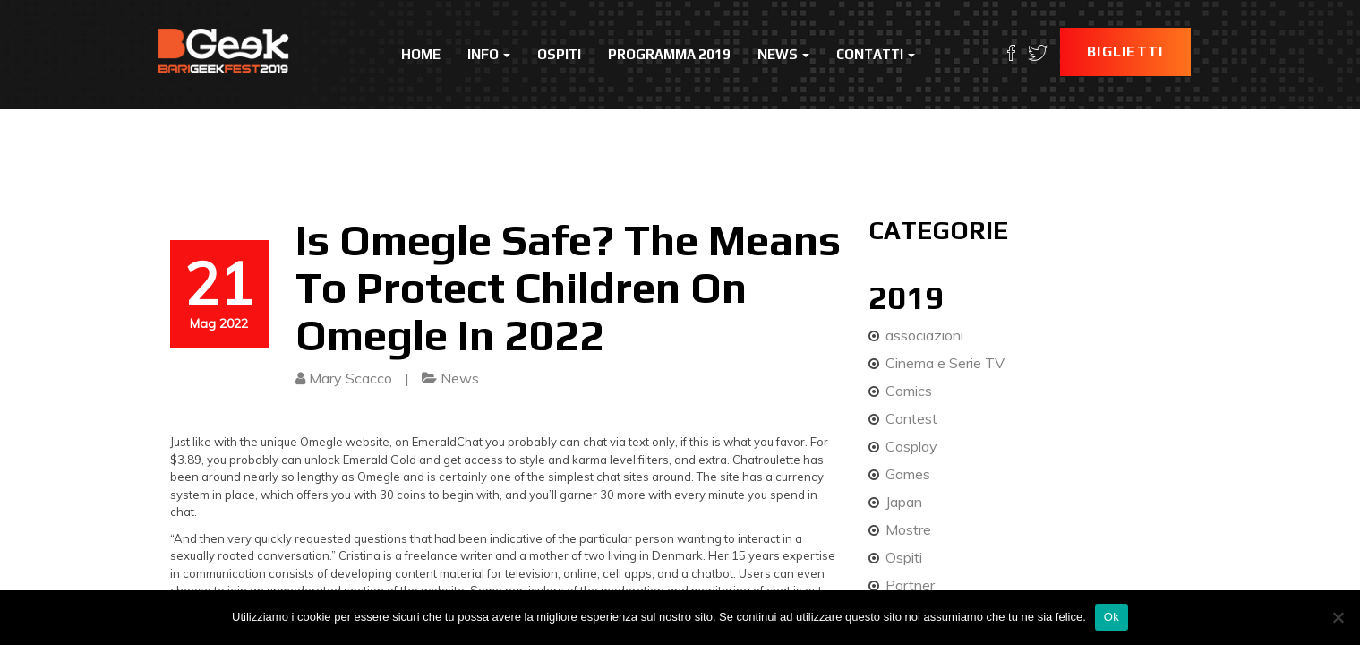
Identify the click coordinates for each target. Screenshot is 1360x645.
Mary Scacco (350, 378)
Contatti (875, 54)
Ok (1111, 617)
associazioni (924, 335)
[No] (1338, 617)
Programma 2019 (669, 54)
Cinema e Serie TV (945, 363)
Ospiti (559, 54)
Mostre (908, 529)
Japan (903, 502)
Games (907, 474)
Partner (910, 585)
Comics (908, 391)
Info (488, 54)
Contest (911, 418)
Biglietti (1125, 51)
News (783, 54)
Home (421, 54)
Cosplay (911, 446)
